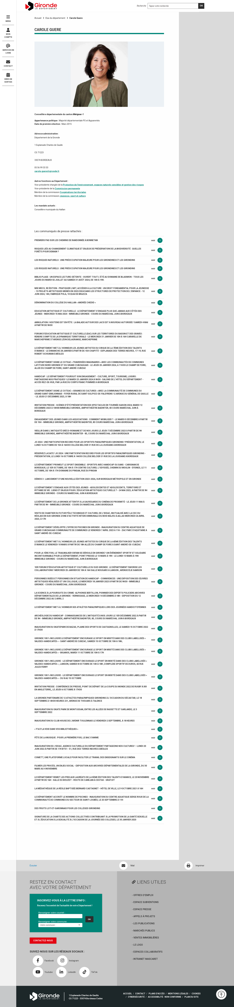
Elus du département (55, 18)
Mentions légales (178, 993)
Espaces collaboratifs (148, 951)
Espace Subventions (146, 902)
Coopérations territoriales (73, 192)
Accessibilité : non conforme (164, 997)
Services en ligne (8, 49)
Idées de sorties (8, 78)
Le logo (138, 944)
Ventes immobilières (146, 937)
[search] (201, 6)
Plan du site (191, 997)
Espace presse (142, 909)
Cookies (196, 993)
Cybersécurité (136, 997)
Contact (8, 63)
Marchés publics (144, 930)
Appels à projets (144, 916)
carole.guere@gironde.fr (46, 171)
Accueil (37, 18)
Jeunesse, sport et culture (73, 196)
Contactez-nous (43, 940)
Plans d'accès (157, 993)
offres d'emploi (143, 895)
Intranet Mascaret (145, 959)
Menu (8, 18)
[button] (221, 994)
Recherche (141, 6)
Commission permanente (67, 188)
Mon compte (8, 33)
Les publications (144, 923)
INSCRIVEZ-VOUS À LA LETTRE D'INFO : (61, 900)
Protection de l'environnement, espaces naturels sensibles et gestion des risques (103, 185)
